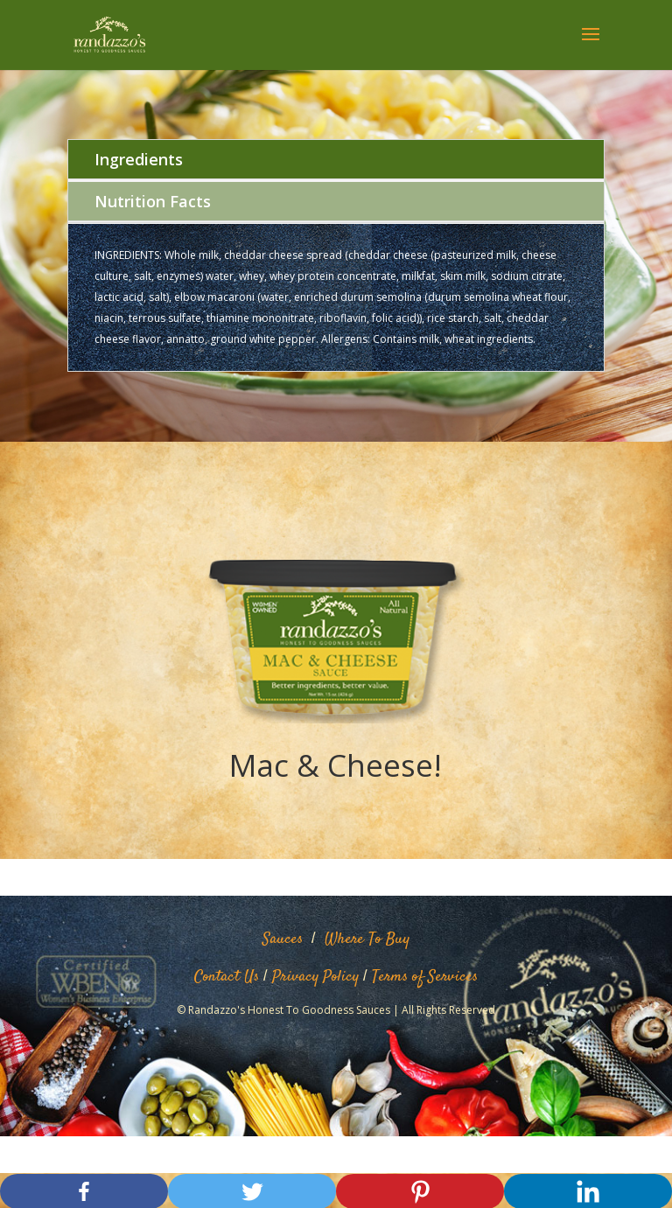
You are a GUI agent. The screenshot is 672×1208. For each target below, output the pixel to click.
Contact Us (226, 977)
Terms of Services (425, 977)
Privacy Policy (315, 977)
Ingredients (138, 159)
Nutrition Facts (152, 201)
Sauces (282, 939)
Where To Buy (367, 939)
